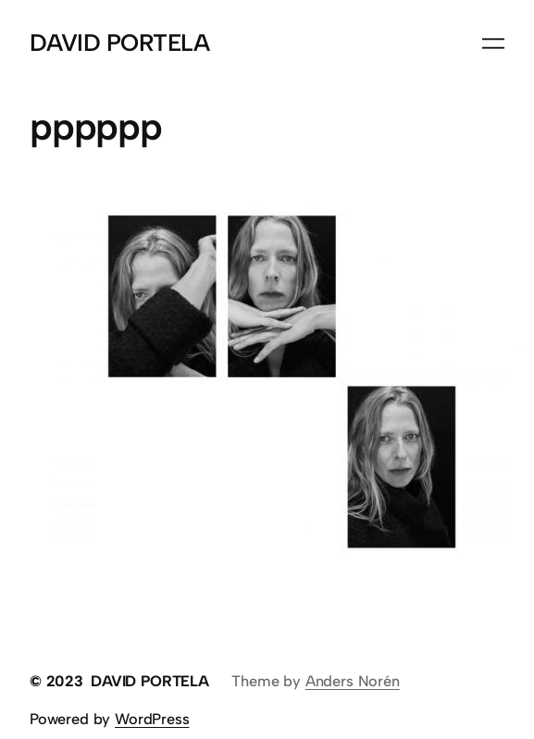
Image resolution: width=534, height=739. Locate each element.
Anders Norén (352, 680)
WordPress (152, 718)
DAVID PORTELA (119, 42)
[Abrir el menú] (493, 43)
